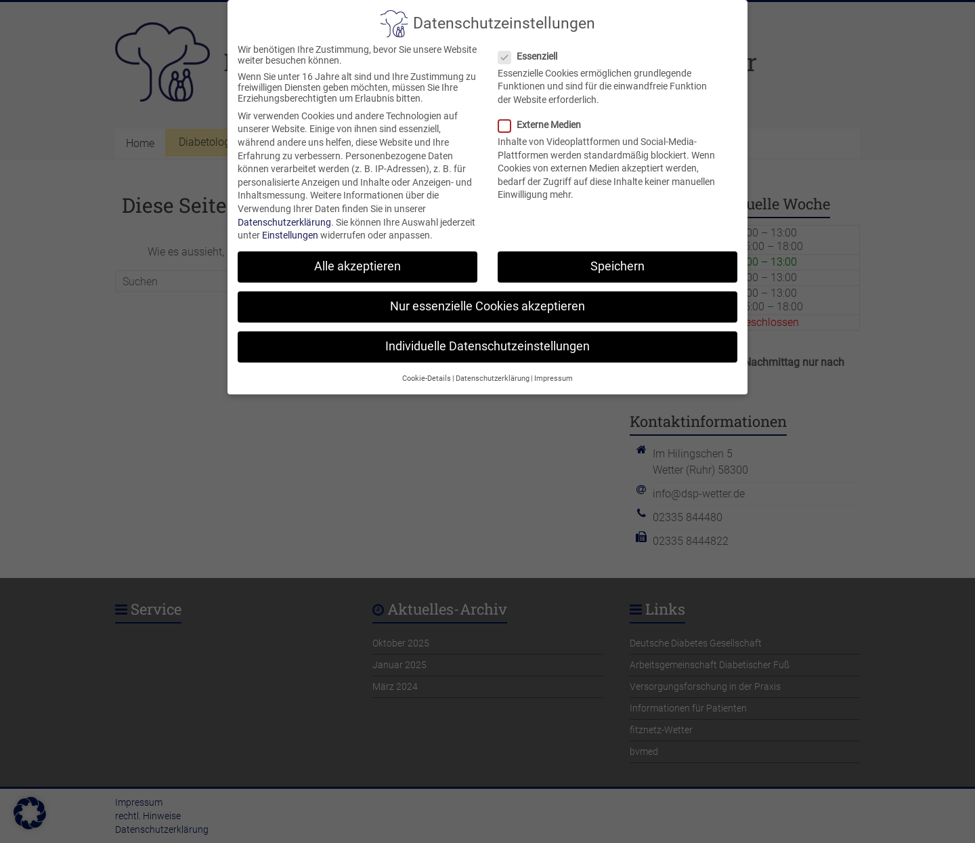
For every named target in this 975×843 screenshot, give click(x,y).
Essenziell (533, 42)
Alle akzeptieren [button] (357, 253)
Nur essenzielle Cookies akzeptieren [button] (487, 293)
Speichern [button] (617, 253)
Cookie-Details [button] (426, 365)
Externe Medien (545, 111)
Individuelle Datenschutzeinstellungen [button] (487, 333)
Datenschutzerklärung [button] (492, 365)
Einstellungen (290, 221)
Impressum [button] (553, 365)
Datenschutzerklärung (284, 208)
